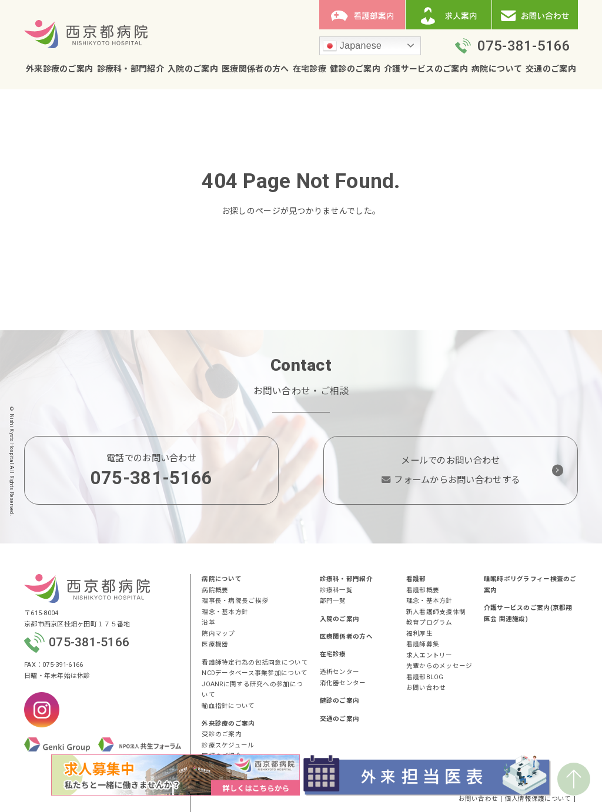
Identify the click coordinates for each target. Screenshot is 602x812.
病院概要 (215, 590)
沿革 (208, 622)
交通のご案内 (551, 69)
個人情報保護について (538, 799)
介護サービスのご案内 (426, 69)
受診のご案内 (222, 734)
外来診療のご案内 (59, 69)
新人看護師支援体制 (436, 612)
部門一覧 (333, 601)
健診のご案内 (355, 69)
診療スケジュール (228, 745)
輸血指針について (228, 706)
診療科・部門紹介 (130, 69)
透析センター (340, 672)
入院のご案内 (193, 69)
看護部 (416, 579)
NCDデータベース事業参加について (254, 673)
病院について (496, 69)
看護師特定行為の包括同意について (254, 662)
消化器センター (343, 683)
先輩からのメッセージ (439, 666)
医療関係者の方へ (255, 69)
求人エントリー (429, 655)
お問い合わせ (426, 688)
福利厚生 (419, 633)
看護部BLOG (425, 677)
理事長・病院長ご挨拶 (235, 601)
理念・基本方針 (225, 612)
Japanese (352, 46)
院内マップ (218, 633)
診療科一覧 (336, 590)
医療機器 (215, 644)
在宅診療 (309, 69)
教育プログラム (429, 622)
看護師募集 (422, 644)
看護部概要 (422, 590)
